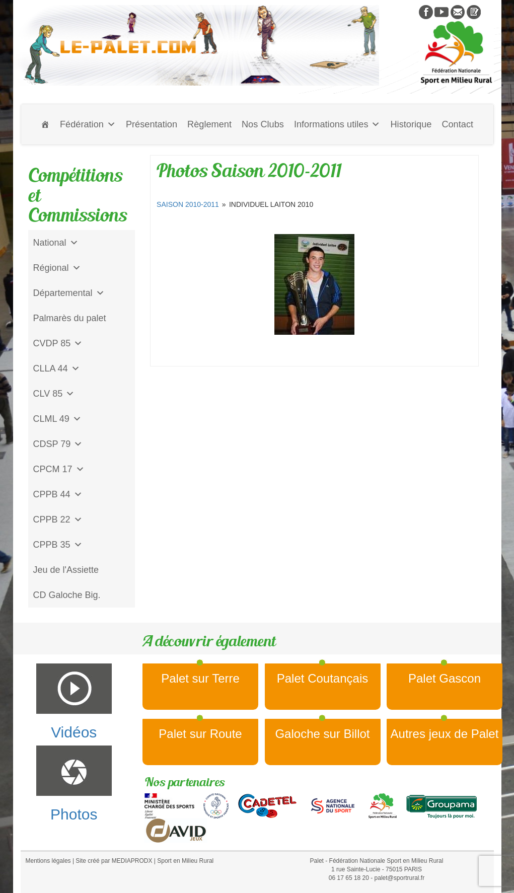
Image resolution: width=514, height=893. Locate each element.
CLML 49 (57, 418)
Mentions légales (48, 860)
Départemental (69, 293)
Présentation (151, 124)
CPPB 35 (58, 544)
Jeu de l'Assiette (66, 570)
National (56, 242)
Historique (410, 124)
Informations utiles (337, 124)
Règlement (209, 124)
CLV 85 (54, 393)
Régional (57, 267)
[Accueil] (45, 124)
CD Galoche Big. (67, 595)
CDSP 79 (58, 444)
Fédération (88, 124)
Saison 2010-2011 (188, 204)
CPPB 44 (58, 494)
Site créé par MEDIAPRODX (114, 860)
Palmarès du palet (69, 318)
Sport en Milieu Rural (185, 860)
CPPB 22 (58, 519)
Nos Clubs (263, 124)
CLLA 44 (56, 368)
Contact (457, 124)
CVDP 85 (58, 343)
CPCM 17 (59, 469)
